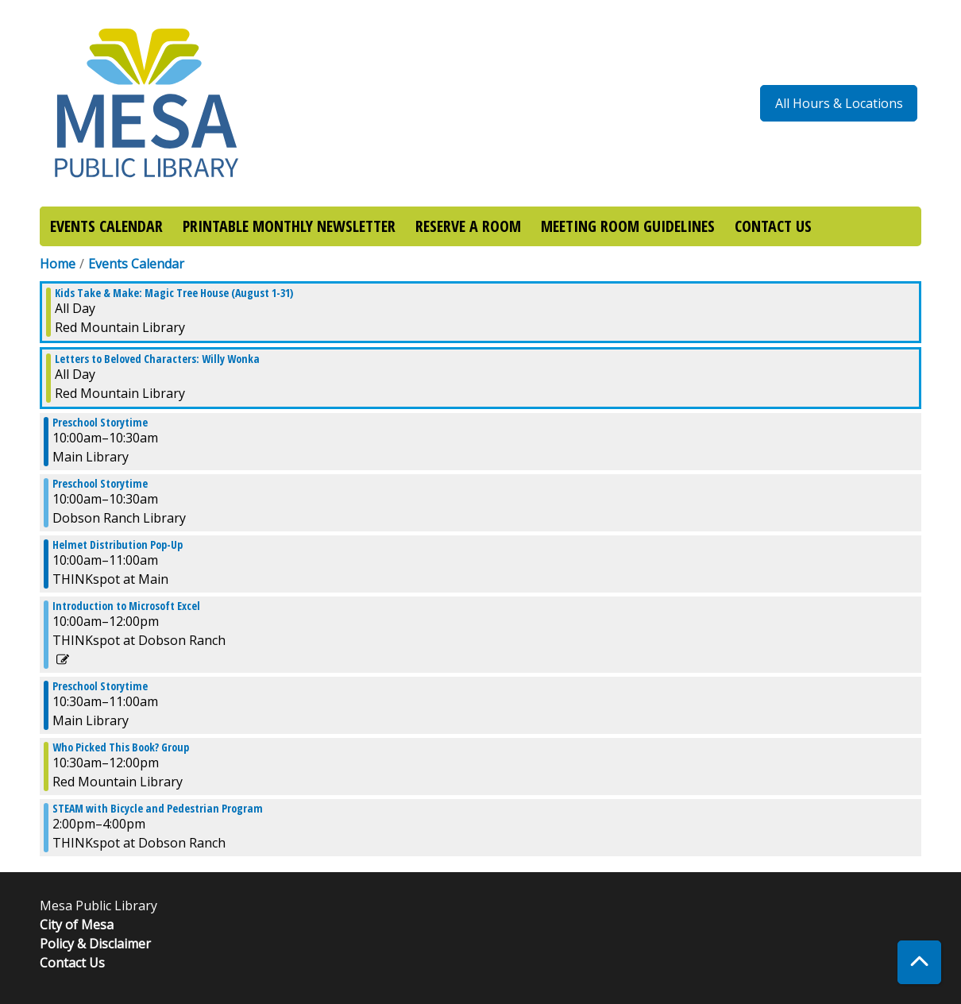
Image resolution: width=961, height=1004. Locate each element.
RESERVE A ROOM (468, 226)
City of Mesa (77, 924)
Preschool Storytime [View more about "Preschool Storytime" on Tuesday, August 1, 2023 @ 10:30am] (100, 686)
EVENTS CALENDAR (106, 226)
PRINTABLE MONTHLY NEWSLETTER (289, 226)
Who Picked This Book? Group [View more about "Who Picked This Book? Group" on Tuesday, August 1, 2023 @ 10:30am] (120, 747)
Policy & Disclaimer (95, 943)
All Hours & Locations (839, 103)
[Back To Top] (919, 962)
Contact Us (72, 962)
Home (57, 263)
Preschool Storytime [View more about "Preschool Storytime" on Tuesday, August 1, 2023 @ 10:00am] (100, 422)
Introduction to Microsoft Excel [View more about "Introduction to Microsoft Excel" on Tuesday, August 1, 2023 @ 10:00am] (126, 606)
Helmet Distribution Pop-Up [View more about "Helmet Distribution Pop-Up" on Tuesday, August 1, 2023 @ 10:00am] (117, 544)
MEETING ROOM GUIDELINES (628, 226)
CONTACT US (773, 226)
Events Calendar (136, 263)
